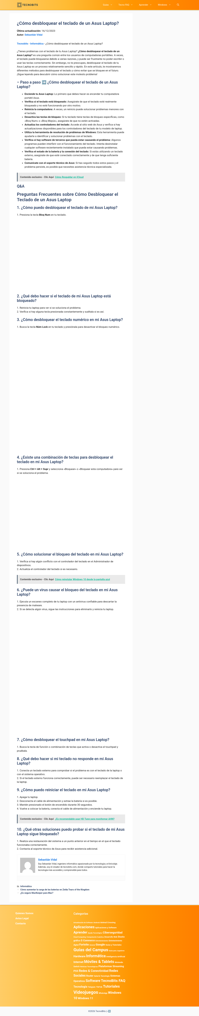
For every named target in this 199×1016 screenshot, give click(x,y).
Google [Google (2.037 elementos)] (100, 944)
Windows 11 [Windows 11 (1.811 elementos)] (85, 998)
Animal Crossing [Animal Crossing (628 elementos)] (107, 922)
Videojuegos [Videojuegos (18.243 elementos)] (85, 992)
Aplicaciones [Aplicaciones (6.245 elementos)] (84, 927)
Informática (36, 43)
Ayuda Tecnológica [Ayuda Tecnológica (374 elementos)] (95, 933)
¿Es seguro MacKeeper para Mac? (36, 893)
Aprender (147, 5)
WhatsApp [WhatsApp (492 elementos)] (103, 993)
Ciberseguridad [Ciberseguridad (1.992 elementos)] (113, 932)
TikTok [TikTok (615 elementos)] (99, 987)
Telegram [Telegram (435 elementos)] (92, 987)
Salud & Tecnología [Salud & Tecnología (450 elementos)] (102, 976)
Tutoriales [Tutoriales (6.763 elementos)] (111, 986)
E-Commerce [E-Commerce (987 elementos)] (88, 940)
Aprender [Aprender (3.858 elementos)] (80, 932)
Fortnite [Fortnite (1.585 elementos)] (84, 944)
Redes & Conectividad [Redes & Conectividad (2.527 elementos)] (93, 971)
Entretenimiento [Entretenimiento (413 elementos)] (101, 941)
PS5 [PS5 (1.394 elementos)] (75, 970)
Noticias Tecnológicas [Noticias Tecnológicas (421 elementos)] (89, 967)
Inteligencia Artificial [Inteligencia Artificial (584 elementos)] (115, 956)
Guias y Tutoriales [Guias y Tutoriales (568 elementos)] (114, 945)
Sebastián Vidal (34, 34)
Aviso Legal (22, 918)
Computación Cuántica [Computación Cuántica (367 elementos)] (95, 937)
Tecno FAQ (127, 5)
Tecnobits (22, 43)
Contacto (20, 923)
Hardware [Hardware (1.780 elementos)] (79, 956)
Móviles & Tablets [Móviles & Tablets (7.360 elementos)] (99, 961)
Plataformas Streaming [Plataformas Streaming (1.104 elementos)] (111, 966)
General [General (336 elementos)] (92, 945)
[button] (178, 5)
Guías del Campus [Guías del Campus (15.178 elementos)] (90, 949)
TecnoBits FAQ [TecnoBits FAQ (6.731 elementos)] (113, 980)
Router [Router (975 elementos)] (89, 975)
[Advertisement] (71, 242)
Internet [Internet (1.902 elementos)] (78, 962)
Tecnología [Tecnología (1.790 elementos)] (80, 986)
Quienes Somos (24, 913)
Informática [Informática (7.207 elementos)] (96, 956)
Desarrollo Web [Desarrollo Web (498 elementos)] (110, 937)
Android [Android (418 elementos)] (96, 922)
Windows (166, 5)
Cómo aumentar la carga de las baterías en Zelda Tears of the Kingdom (54, 889)
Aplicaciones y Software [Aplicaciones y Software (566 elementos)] (106, 927)
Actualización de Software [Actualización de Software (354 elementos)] (83, 923)
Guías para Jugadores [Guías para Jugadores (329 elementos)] (117, 951)
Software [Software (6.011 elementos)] (93, 981)
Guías (109, 5)
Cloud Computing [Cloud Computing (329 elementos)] (79, 937)
